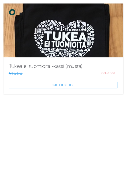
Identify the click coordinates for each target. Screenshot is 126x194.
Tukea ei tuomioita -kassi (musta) (46, 66)
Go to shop (63, 85)
